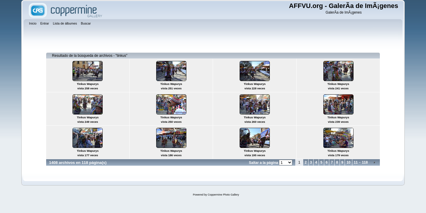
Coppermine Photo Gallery (223, 194)
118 (365, 162)
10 (348, 162)
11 (356, 162)
